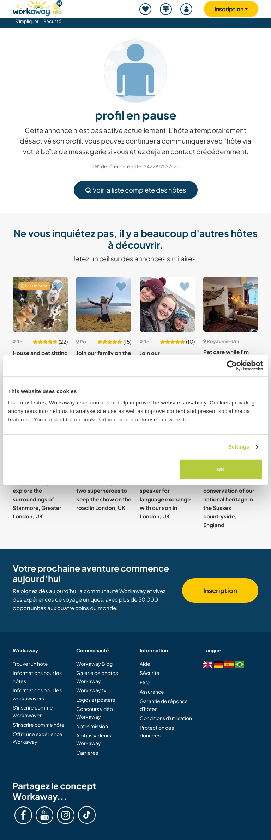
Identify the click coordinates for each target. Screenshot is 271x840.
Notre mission (92, 726)
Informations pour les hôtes (37, 677)
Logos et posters (95, 699)
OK (221, 469)
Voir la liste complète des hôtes (135, 190)
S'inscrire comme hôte (39, 725)
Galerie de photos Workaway (97, 677)
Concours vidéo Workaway (94, 713)
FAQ (145, 682)
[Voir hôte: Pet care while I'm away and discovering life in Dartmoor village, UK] (230, 304)
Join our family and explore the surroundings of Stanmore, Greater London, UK (37, 499)
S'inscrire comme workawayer (33, 711)
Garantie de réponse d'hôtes (164, 705)
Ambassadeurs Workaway (93, 739)
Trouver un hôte (30, 664)
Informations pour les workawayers (37, 694)
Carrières (87, 752)
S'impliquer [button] (26, 21)
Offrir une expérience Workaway (37, 738)
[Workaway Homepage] (37, 7)
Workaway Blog (94, 664)
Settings (238, 447)
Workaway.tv (91, 690)
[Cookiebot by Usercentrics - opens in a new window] (232, 365)
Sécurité (52, 21)
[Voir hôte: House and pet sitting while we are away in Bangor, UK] (40, 304)
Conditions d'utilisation (166, 718)
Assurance (152, 691)
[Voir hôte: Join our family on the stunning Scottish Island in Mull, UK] (103, 304)
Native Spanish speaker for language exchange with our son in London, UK (165, 499)
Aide (145, 664)
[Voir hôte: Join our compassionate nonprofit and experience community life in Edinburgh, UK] (167, 304)
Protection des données (157, 731)
